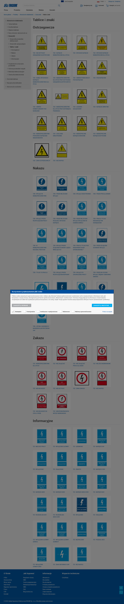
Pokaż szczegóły (107, 312)
